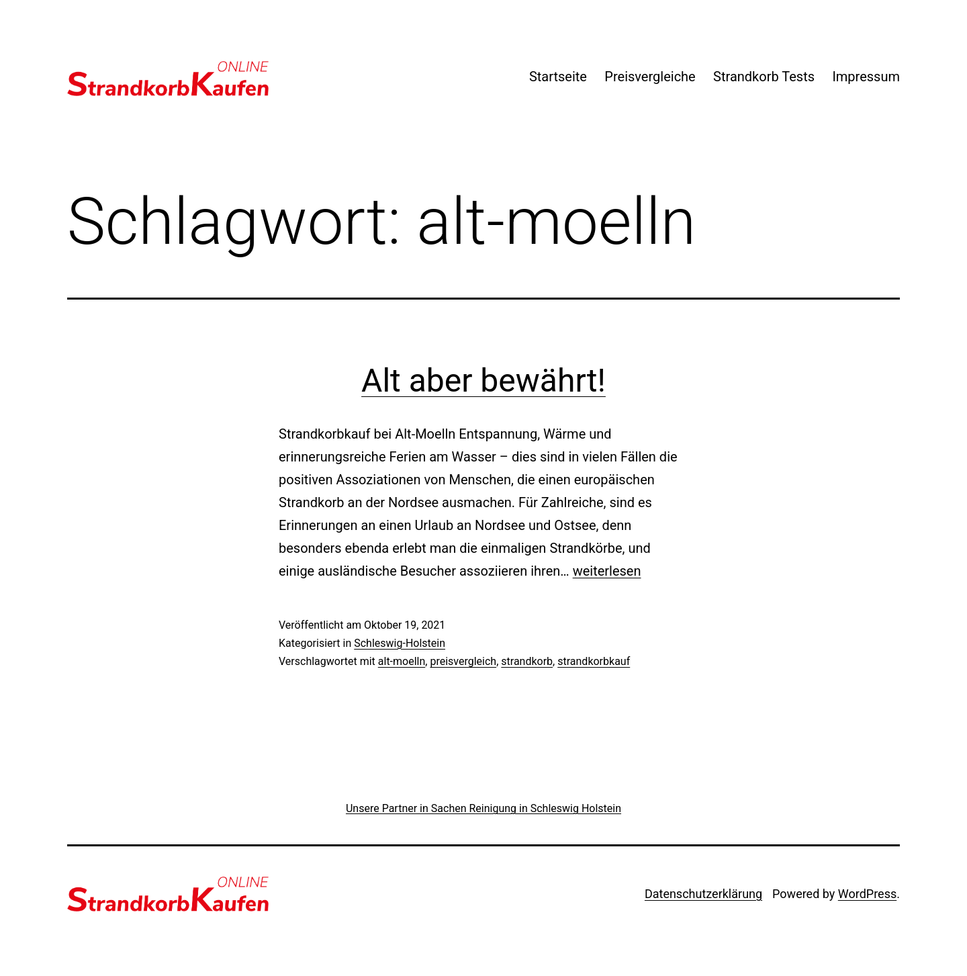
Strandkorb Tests (764, 77)
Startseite (558, 77)
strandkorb (527, 661)
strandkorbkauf (593, 661)
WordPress (867, 894)
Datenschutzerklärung (703, 894)
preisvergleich (463, 661)
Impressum (866, 77)
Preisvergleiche (649, 77)
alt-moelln (402, 661)
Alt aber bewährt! (483, 380)
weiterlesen (607, 571)
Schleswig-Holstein (399, 643)
